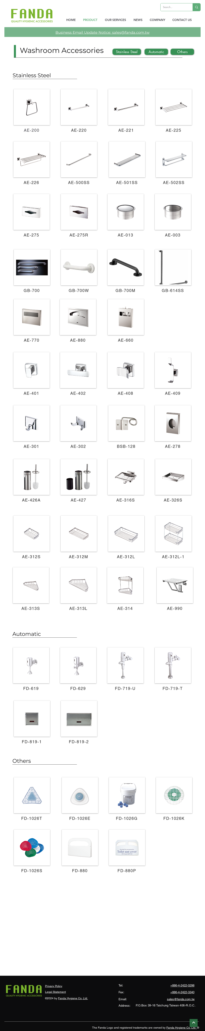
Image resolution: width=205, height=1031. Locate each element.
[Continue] (194, 1023)
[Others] (182, 52)
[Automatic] (156, 52)
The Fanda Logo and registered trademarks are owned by (129, 1027)
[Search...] (173, 7)
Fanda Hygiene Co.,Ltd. (73, 998)
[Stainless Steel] (127, 52)
